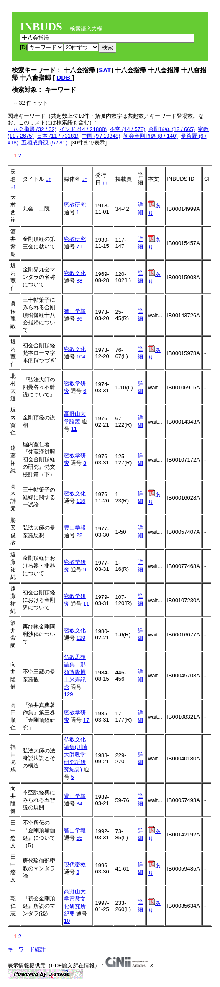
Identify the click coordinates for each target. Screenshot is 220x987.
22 (79, 535)
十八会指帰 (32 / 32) (32, 129)
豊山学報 (75, 528)
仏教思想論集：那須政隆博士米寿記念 (75, 672)
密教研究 (75, 205)
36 (79, 319)
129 (80, 638)
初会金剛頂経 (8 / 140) (150, 136)
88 (79, 281)
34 (79, 803)
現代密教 (75, 864)
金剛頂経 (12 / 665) (171, 129)
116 (80, 501)
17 (86, 720)
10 (67, 921)
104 (80, 356)
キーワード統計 (27, 949)
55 (79, 838)
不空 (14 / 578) (127, 129)
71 (79, 246)
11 (74, 429)
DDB (64, 77)
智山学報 (75, 311)
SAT (105, 69)
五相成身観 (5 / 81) (44, 142)
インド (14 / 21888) (83, 129)
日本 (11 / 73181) (58, 136)
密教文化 (75, 273)
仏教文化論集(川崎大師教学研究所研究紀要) (75, 754)
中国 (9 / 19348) (101, 136)
